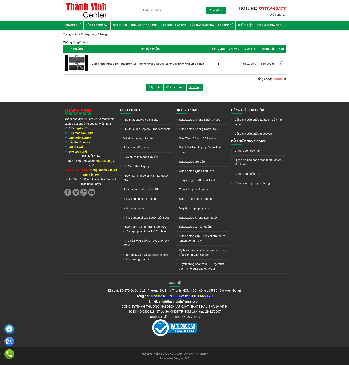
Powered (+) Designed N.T (174, 358)
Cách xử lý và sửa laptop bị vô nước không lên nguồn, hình (146, 257)
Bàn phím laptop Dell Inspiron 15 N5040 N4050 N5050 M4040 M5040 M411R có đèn (147, 63)
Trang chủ (73, 25)
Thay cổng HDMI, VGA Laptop (198, 180)
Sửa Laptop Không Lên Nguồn (198, 217)
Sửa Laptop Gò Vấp (192, 161)
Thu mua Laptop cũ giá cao (140, 119)
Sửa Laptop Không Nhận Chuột (199, 119)
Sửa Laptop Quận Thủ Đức (196, 171)
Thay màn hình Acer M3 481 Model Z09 (145, 178)
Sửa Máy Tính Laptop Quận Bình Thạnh (200, 150)
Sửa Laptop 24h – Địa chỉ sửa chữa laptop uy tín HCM (202, 238)
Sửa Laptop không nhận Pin (141, 189)
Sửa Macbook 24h (144, 25)
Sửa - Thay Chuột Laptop (195, 198)
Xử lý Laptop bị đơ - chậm (140, 198)
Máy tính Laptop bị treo (194, 208)
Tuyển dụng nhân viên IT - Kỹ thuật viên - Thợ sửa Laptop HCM (201, 266)
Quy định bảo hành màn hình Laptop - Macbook (259, 162)
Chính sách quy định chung (252, 183)
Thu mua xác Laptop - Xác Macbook (146, 129)
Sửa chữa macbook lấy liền (140, 157)
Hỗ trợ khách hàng (248, 140)
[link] (86, 17)
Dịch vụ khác (187, 110)
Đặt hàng (195, 87)
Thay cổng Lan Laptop (193, 189)
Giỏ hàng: (277, 14)
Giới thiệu (120, 25)
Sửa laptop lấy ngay (136, 147)
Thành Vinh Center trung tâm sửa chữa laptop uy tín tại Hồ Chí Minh (145, 229)
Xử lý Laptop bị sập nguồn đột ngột (146, 217)
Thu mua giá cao (269, 25)
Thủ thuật (245, 25)
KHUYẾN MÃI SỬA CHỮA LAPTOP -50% (146, 243)
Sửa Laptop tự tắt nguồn (195, 226)
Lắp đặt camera (202, 25)
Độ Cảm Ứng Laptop (136, 166)
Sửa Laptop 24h (97, 25)
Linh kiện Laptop (173, 25)
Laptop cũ (225, 25)
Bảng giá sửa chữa (247, 110)
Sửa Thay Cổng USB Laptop (197, 138)
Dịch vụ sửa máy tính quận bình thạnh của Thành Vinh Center (203, 252)
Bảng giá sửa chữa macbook (253, 133)
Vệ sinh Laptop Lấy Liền (138, 138)
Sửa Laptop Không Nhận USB (198, 129)
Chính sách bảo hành (248, 150)
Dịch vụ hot (130, 110)
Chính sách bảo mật (247, 173)
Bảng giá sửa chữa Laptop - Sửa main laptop (259, 122)
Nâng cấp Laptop (134, 208)
